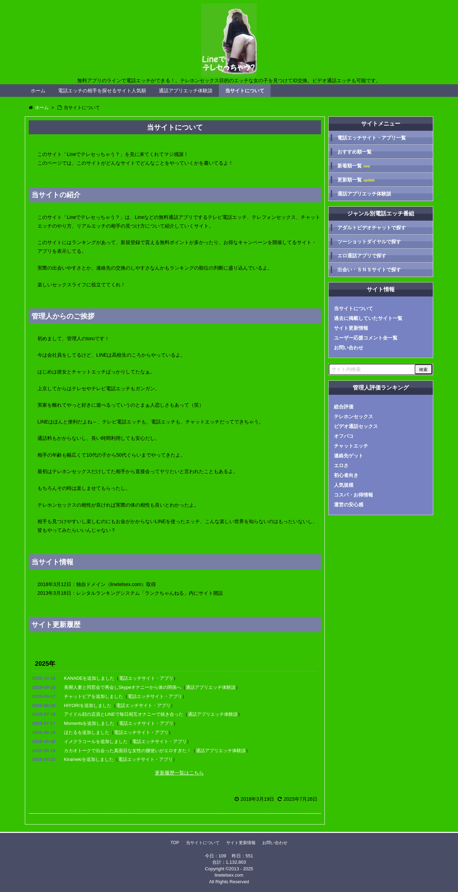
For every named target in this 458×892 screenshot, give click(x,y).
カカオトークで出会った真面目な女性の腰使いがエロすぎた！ (127, 750)
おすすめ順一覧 (354, 151)
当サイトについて (244, 90)
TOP (175, 842)
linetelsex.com (229, 875)
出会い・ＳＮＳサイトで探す (369, 269)
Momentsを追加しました (89, 723)
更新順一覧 (356, 180)
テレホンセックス (353, 416)
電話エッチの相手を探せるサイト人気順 (102, 90)
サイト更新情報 (351, 328)
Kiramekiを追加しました (89, 759)
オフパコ (343, 436)
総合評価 (343, 406)
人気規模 (343, 485)
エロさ (341, 465)
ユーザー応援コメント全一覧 (366, 338)
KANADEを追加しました (89, 678)
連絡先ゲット (348, 455)
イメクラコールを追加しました (96, 741)
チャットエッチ (351, 446)
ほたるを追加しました (86, 732)
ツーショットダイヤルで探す (369, 241)
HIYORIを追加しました (88, 705)
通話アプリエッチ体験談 (186, 90)
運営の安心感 (348, 504)
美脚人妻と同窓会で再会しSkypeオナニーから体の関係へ (122, 687)
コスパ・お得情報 (353, 495)
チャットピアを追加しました (93, 696)
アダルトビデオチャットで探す (371, 227)
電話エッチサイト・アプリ (146, 678)
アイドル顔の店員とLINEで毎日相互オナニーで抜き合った (123, 714)
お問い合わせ (348, 347)
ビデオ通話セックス (356, 426)
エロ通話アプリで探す (361, 255)
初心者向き (346, 475)
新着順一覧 (353, 166)
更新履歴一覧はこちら (179, 773)
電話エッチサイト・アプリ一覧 (371, 137)
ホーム (38, 90)
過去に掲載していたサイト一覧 (368, 318)
